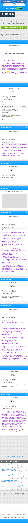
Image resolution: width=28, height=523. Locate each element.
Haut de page (21, 517)
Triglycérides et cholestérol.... (9, 469)
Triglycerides (10, 464)
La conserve (20, 456)
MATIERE (3, 23)
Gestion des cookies (21, 514)
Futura (3, 514)
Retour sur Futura (7, 1)
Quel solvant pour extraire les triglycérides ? (13, 486)
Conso (13, 514)
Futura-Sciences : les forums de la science (11, 22)
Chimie (8, 23)
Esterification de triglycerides (9, 480)
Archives (9, 514)
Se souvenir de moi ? (11, 8)
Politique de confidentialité (10, 517)
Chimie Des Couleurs (10, 456)
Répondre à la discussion (14, 27)
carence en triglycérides (7, 475)
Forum (5, 20)
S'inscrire (21, 1)
